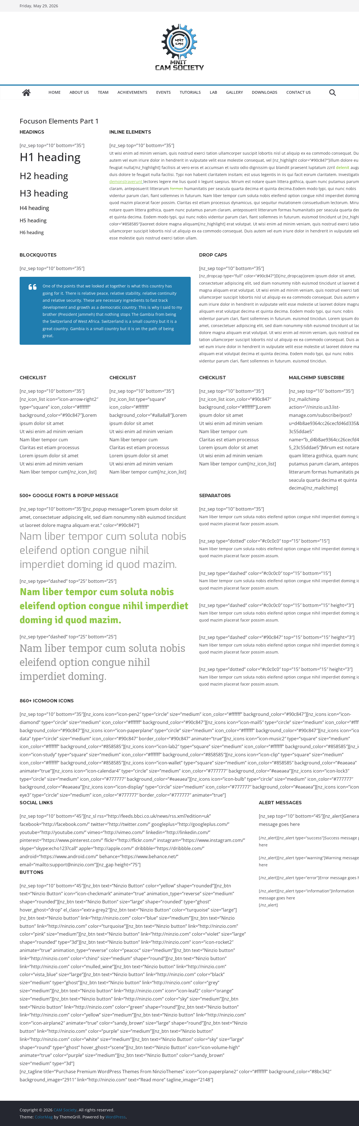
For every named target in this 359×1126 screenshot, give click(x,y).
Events (163, 92)
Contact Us (298, 92)
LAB (213, 92)
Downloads (264, 92)
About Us (79, 92)
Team (103, 92)
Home (55, 92)
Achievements (132, 92)
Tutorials (190, 92)
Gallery (234, 92)
